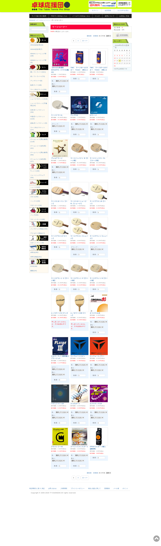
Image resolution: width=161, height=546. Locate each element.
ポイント (125, 535)
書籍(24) (33, 276)
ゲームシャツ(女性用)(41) (38, 153)
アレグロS (74, 120)
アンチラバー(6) (36, 86)
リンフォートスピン (77, 389)
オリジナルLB (95, 341)
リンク (97, 16)
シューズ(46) (35, 193)
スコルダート (75, 441)
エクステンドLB (96, 441)
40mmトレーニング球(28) (38, 60)
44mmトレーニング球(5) (38, 67)
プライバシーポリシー (78, 535)
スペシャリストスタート (79, 489)
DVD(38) (33, 272)
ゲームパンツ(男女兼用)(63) (39, 159)
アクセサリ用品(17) (37, 239)
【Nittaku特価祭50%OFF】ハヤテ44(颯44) (60, 70)
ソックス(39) (35, 207)
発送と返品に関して (94, 535)
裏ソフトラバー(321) (38, 77)
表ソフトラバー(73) (37, 82)
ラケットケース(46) (37, 225)
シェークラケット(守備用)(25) (38, 110)
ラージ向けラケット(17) (37, 134)
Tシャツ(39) (35, 176)
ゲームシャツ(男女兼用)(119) (39, 146)
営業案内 (107, 535)
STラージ (93, 120)
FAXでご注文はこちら (59, 16)
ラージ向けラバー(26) (38, 95)
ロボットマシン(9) (37, 248)
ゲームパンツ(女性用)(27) (38, 166)
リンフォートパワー (97, 389)
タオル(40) (34, 202)
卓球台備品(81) (36, 262)
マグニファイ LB (57, 441)
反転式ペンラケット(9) (38, 129)
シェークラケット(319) (39, 104)
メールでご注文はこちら (81, 16)
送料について (110, 16)
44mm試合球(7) (36, 55)
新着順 (95, 36)
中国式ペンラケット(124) (37, 123)
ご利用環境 (63, 535)
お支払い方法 (124, 16)
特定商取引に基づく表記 (37, 535)
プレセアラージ (56, 167)
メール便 (116, 535)
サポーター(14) (36, 211)
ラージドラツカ (56, 120)
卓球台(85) (34, 258)
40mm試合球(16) (36, 50)
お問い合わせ (52, 535)
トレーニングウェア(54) (37, 182)
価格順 (89, 36)
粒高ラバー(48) (36, 91)
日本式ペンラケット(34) (37, 117)
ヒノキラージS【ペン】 (59, 341)
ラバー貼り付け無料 (39, 16)
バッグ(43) (34, 220)
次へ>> (85, 40)
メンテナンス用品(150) (39, 234)
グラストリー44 (57, 489)
